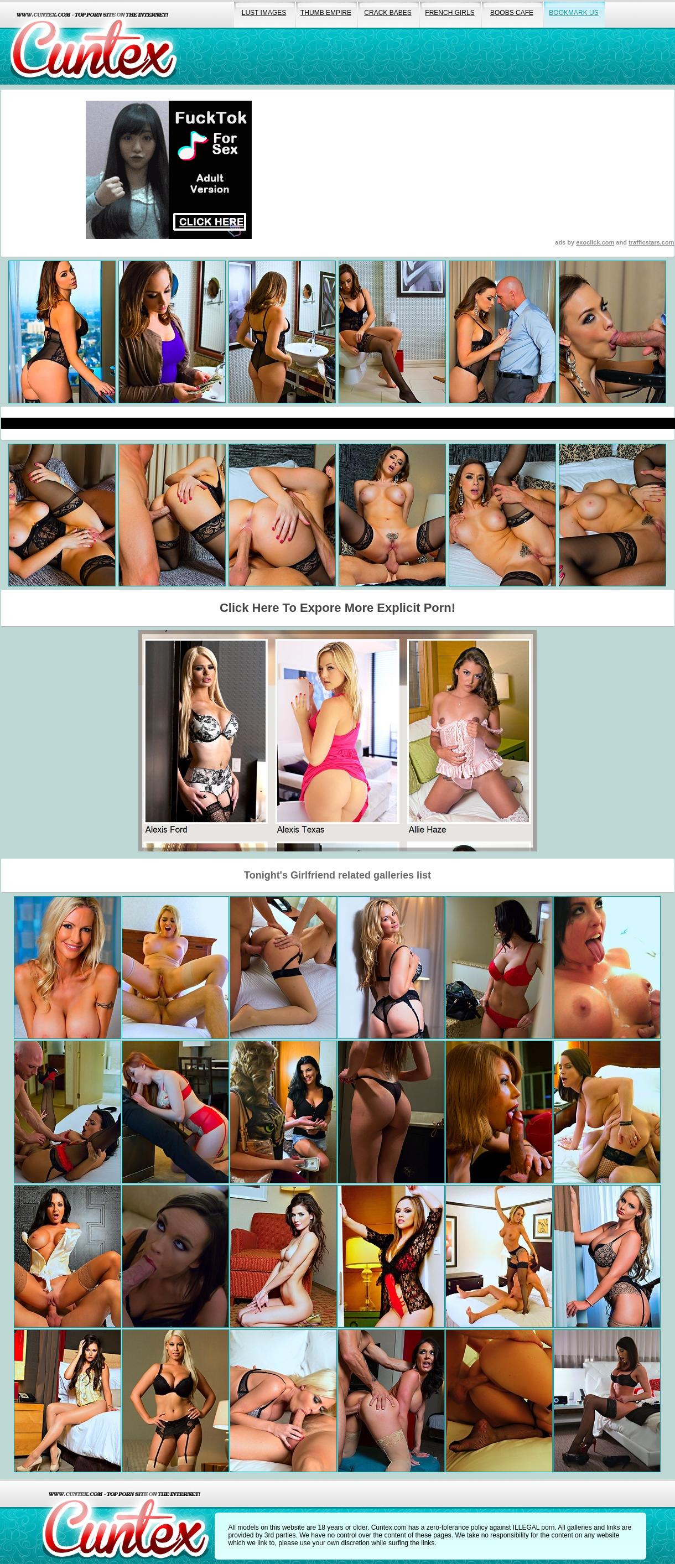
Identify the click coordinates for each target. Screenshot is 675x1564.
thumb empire (325, 13)
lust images (264, 13)
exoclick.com (595, 242)
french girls (449, 13)
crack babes (387, 13)
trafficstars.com (651, 242)
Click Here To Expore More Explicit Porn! (337, 608)
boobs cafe (511, 13)
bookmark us (573, 13)
